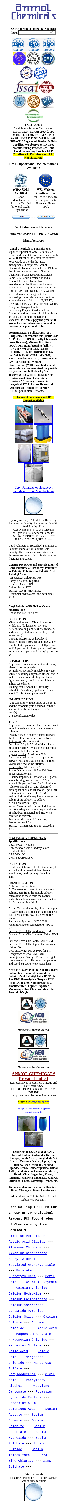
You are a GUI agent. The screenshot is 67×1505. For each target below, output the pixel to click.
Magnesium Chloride (30, 1340)
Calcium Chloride (31, 1288)
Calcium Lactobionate (28, 1299)
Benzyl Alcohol (22, 1259)
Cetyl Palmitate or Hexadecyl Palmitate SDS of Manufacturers (33, 489)
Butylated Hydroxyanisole (32, 1265)
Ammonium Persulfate (27, 1236)
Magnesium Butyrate (33, 1334)
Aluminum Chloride (25, 1247)
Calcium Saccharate (26, 1305)
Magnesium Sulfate (25, 1345)
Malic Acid (18, 1351)
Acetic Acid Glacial (27, 1242)
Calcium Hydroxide (25, 1293)
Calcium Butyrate (41, 1282)
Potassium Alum (22, 1403)
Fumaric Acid (45, 1328)
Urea (43, 1455)
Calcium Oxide (21, 1316)
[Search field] (37, 32)
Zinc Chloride (21, 1461)
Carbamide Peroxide (26, 1311)
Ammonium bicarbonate (28, 1253)
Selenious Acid (22, 1409)
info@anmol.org (38, 1102)
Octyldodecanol (22, 1374)
